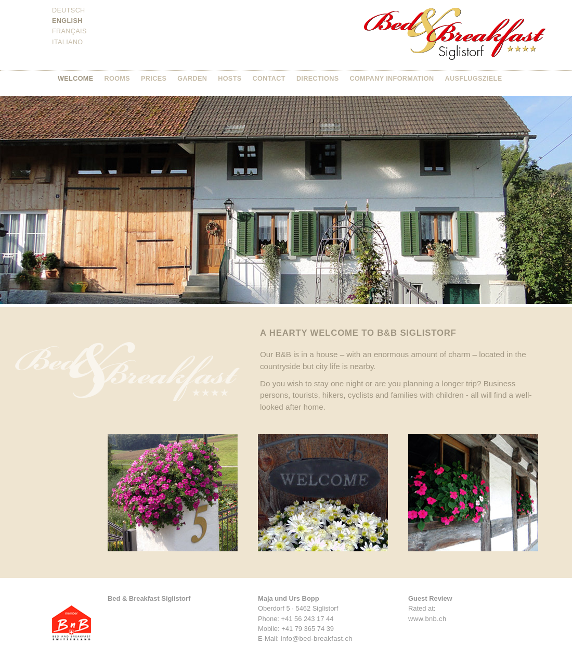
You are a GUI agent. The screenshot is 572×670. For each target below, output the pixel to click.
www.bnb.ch (427, 619)
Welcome (76, 78)
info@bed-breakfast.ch (317, 638)
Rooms (118, 78)
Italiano (67, 42)
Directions (317, 78)
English (67, 20)
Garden (192, 78)
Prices (153, 78)
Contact (269, 78)
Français (69, 31)
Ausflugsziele (473, 78)
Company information (391, 78)
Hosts (229, 78)
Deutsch (68, 10)
